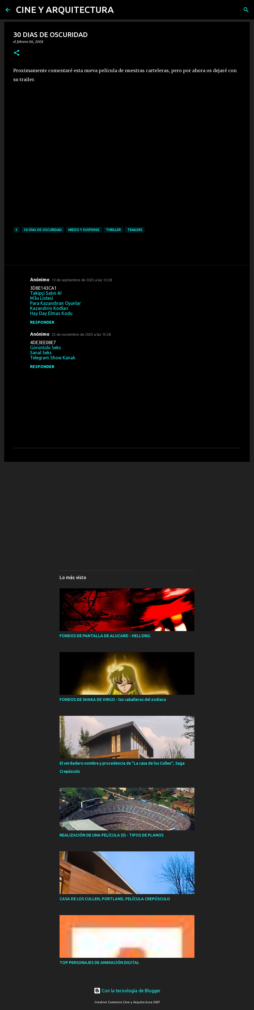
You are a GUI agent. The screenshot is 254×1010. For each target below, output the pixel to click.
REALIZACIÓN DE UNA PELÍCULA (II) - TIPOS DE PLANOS (112, 835)
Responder (42, 322)
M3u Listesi (41, 298)
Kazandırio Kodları (49, 308)
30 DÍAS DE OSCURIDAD (43, 230)
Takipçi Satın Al (46, 293)
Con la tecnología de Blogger (127, 990)
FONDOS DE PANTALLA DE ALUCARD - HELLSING (105, 636)
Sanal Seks (41, 352)
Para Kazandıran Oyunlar (55, 303)
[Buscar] (246, 10)
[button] (16, 53)
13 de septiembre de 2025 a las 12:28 (82, 280)
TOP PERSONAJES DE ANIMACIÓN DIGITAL (99, 962)
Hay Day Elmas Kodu (51, 313)
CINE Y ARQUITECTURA (65, 9)
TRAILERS (134, 230)
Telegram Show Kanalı (52, 357)
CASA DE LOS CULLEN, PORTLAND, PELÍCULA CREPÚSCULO (115, 899)
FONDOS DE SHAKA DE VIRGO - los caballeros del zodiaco (113, 699)
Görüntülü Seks (45, 347)
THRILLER (113, 230)
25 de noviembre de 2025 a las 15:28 (81, 334)
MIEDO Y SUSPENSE (83, 230)
